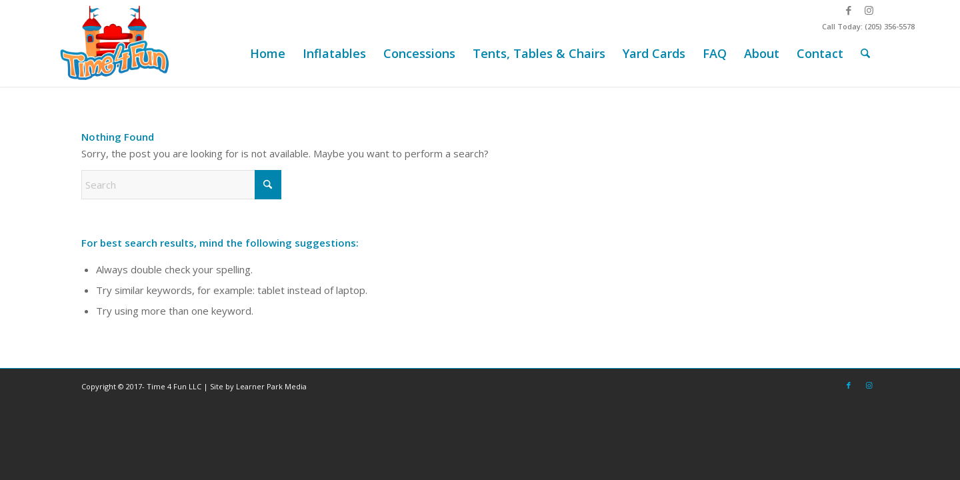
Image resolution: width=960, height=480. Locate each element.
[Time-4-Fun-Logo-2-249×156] (116, 43)
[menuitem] (267, 53)
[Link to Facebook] (848, 10)
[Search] (865, 53)
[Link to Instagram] (869, 10)
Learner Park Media (271, 386)
